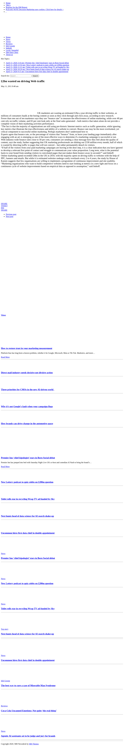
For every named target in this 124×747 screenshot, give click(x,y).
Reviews (9, 44)
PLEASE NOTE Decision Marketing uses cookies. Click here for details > (35, 9)
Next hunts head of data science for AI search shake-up (27, 516)
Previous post (11, 214)
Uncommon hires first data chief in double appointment (28, 533)
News (8, 39)
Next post (9, 216)
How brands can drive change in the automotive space (27, 423)
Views (8, 42)
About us (9, 55)
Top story (4, 629)
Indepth (9, 48)
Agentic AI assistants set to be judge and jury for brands (28, 736)
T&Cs (8, 5)
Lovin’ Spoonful (12, 50)
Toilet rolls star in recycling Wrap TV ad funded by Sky (28, 499)
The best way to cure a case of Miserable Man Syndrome (28, 685)
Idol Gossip (10, 46)
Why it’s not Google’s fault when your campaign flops (27, 406)
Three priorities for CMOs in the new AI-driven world (27, 389)
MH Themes (34, 744)
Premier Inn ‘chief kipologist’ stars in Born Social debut (28, 457)
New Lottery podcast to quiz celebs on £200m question (27, 482)
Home (8, 3)
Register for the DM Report (16, 7)
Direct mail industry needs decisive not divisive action (27, 372)
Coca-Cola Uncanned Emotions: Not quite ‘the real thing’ (29, 710)
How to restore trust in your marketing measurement (26, 348)
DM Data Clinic (12, 52)
